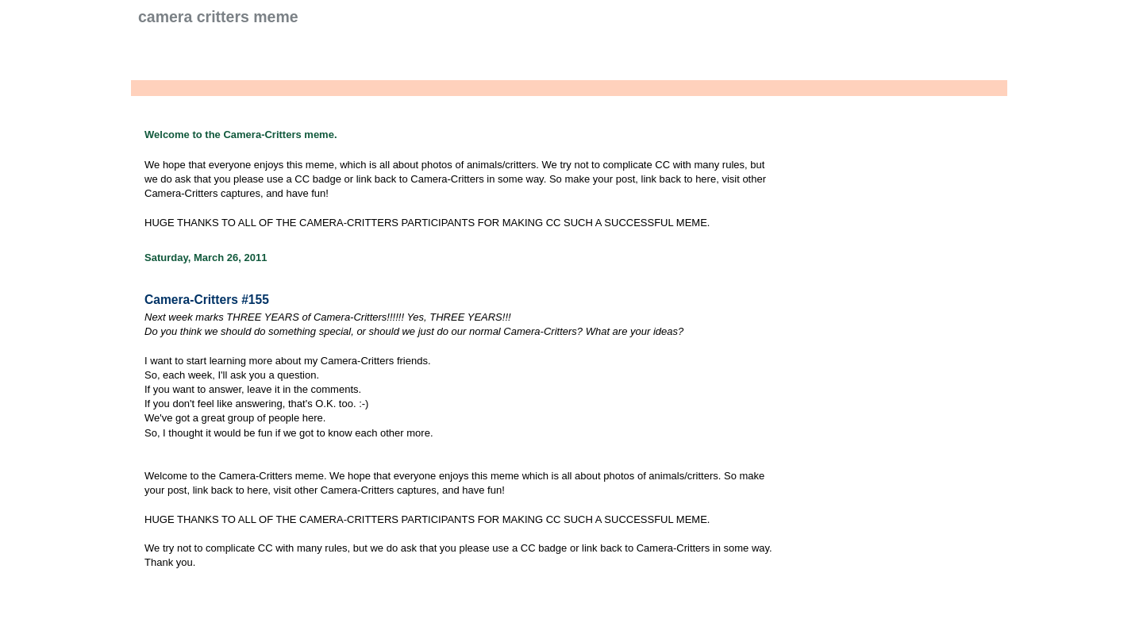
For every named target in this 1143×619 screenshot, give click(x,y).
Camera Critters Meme (218, 16)
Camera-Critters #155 (206, 299)
